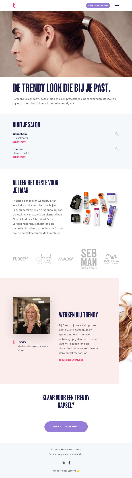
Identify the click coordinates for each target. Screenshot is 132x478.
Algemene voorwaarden (70, 454)
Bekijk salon (19, 142)
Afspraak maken (98, 5)
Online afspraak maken (66, 427)
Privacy (52, 454)
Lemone (73, 471)
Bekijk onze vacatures (71, 360)
